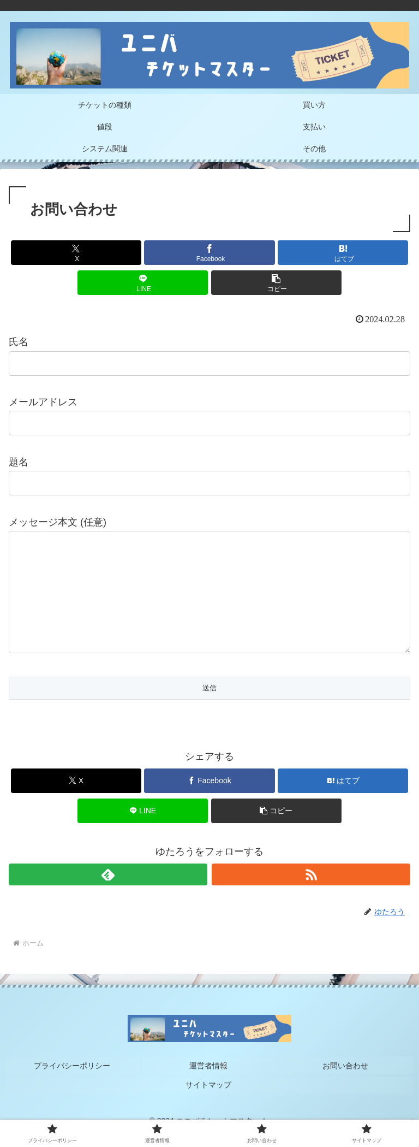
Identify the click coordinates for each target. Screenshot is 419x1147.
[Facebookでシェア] (209, 252)
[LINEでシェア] (142, 282)
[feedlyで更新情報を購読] (108, 896)
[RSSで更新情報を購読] (311, 896)
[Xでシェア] (76, 252)
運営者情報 (209, 1085)
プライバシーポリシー (72, 1085)
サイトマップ (209, 1101)
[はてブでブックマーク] (343, 252)
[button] (276, 282)
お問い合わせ (346, 1085)
